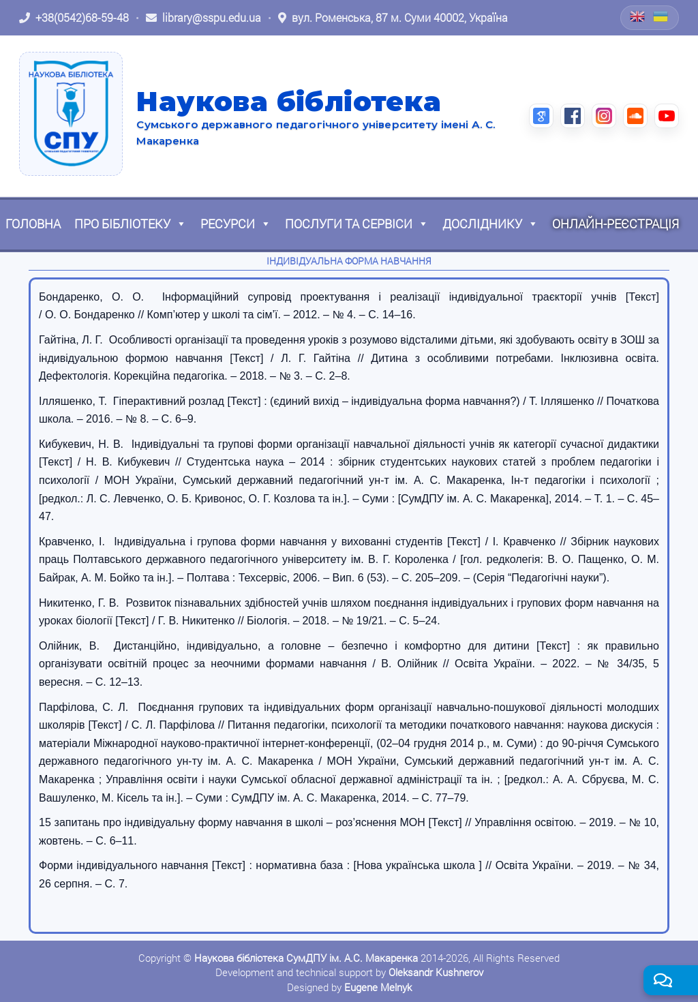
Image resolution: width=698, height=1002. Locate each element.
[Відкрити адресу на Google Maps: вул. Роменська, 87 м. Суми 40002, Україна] (393, 18)
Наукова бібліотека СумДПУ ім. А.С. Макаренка (306, 958)
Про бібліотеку (130, 223)
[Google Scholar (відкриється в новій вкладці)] (541, 116)
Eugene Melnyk (378, 987)
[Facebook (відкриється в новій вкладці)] (572, 116)
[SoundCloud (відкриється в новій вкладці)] (635, 116)
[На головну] (71, 114)
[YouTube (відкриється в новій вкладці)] (666, 116)
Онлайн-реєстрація (615, 223)
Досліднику (490, 223)
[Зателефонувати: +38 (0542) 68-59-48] (74, 18)
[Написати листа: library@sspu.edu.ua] (203, 18)
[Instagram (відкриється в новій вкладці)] (604, 116)
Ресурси (235, 223)
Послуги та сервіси (357, 223)
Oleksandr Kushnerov (436, 972)
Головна (33, 223)
